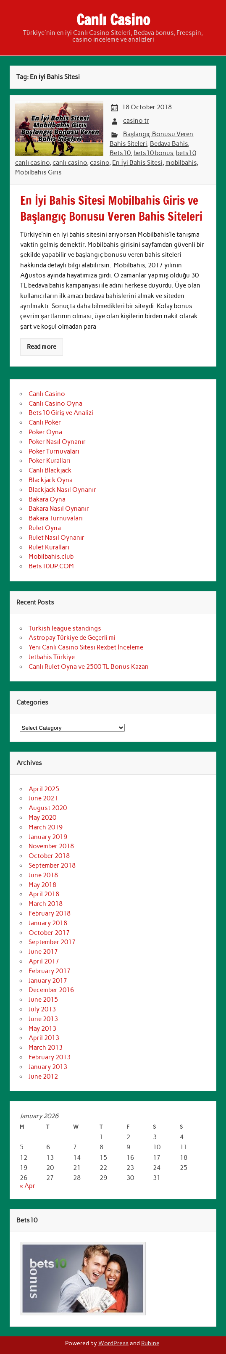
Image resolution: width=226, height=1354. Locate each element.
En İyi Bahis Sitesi (137, 162)
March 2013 (46, 1047)
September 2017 (52, 942)
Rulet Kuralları (49, 547)
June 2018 (43, 875)
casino (99, 162)
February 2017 (50, 971)
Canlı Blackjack (50, 470)
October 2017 (49, 933)
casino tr (136, 120)
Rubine (150, 1343)
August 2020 (48, 808)
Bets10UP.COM (51, 566)
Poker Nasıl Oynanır (57, 442)
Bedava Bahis (169, 144)
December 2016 (51, 990)
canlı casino (70, 162)
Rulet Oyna (45, 528)
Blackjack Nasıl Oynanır (62, 490)
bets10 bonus (153, 153)
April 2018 (44, 894)
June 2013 (43, 1019)
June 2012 (43, 1076)
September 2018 (52, 865)
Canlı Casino (113, 19)
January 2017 (48, 980)
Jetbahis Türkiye (52, 657)
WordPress (113, 1343)
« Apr (27, 1186)
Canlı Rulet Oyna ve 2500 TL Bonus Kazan (89, 666)
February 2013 (50, 1057)
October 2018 (49, 856)
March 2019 (46, 827)
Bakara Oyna (47, 499)
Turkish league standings (65, 628)
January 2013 (48, 1067)
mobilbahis (181, 162)
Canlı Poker (45, 422)
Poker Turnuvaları (54, 451)
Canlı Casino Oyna (55, 403)
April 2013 (44, 1038)
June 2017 (43, 951)
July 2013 (42, 1009)
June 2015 (43, 999)
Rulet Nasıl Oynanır (56, 537)
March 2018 (46, 904)
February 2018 (50, 913)
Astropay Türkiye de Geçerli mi (72, 637)
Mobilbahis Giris (38, 172)
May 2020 (42, 817)
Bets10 (120, 153)
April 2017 (44, 961)
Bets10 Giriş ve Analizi (61, 413)
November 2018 (51, 846)
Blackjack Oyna (51, 480)
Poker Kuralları (50, 461)
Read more (41, 347)
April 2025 (44, 789)
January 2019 (48, 837)
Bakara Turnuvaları (56, 518)
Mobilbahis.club (51, 556)
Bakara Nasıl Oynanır (59, 508)
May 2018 (42, 885)
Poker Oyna (45, 432)
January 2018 (48, 923)
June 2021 (43, 798)
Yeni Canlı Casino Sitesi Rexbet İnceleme (86, 647)
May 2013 (42, 1028)
